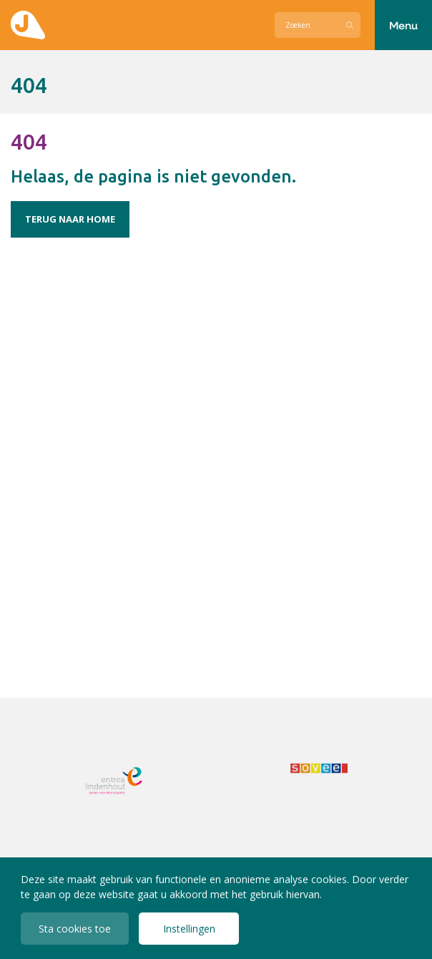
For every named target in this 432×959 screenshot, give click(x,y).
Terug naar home (70, 219)
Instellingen (189, 928)
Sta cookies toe (75, 928)
